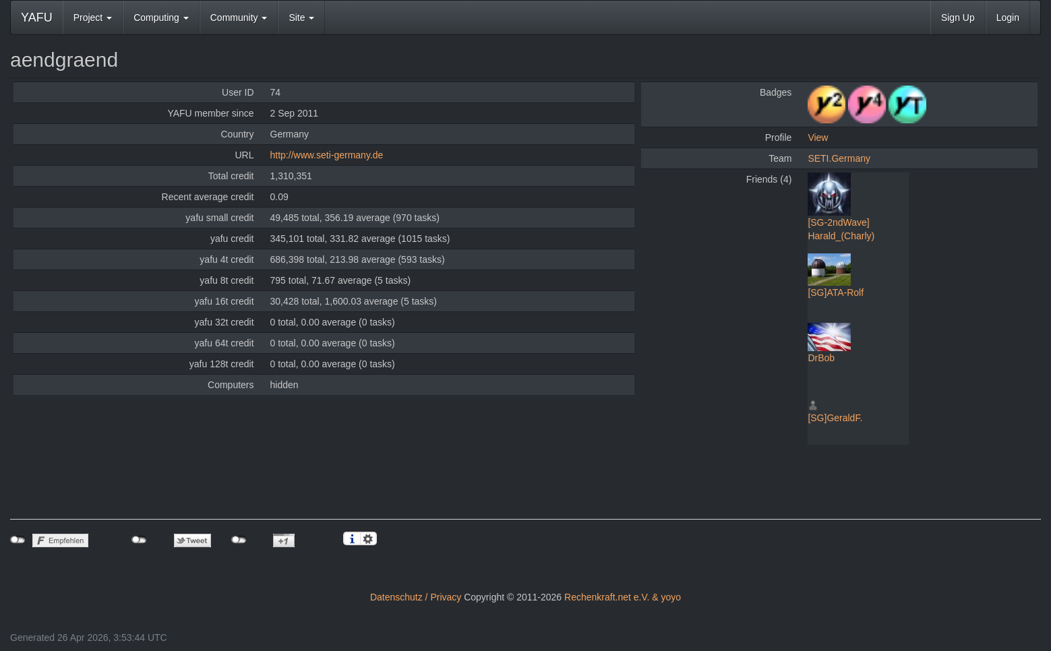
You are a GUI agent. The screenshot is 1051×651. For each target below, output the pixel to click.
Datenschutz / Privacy (415, 597)
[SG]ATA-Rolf (836, 292)
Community (239, 17)
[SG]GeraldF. (835, 417)
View (818, 137)
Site (301, 17)
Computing (161, 17)
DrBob (821, 357)
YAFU (37, 17)
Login (1007, 17)
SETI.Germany (839, 158)
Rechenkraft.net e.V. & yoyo (622, 597)
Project (92, 17)
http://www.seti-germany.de (327, 155)
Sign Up (958, 17)
